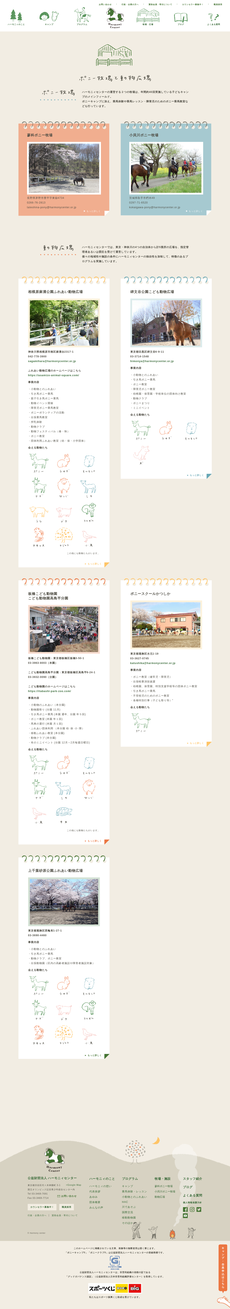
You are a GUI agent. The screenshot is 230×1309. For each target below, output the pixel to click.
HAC (125, 1202)
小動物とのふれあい (134, 1196)
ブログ (181, 23)
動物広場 (160, 1196)
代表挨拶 (95, 1191)
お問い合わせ (105, 4)
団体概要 (95, 1202)
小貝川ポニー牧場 (165, 1191)
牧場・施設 (163, 1178)
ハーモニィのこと (102, 1178)
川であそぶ (129, 1206)
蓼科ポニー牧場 (164, 1186)
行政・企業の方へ (130, 4)
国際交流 (127, 1212)
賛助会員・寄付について (160, 4)
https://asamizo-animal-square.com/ (53, 375)
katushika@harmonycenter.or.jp (153, 663)
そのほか (127, 1222)
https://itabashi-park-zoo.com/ (49, 691)
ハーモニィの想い (100, 1186)
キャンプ (49, 23)
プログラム (82, 23)
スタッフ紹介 (192, 1178)
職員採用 (218, 4)
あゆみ (93, 1196)
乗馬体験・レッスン (134, 1191)
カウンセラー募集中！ (193, 4)
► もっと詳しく (93, 564)
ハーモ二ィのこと (16, 23)
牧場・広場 (148, 23)
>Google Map (73, 1185)
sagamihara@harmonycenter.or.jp (52, 361)
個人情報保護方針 (192, 1202)
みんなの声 (96, 1207)
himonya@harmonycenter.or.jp (152, 361)
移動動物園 (129, 1217)
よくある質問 (213, 23)
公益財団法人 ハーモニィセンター (52, 1178)
